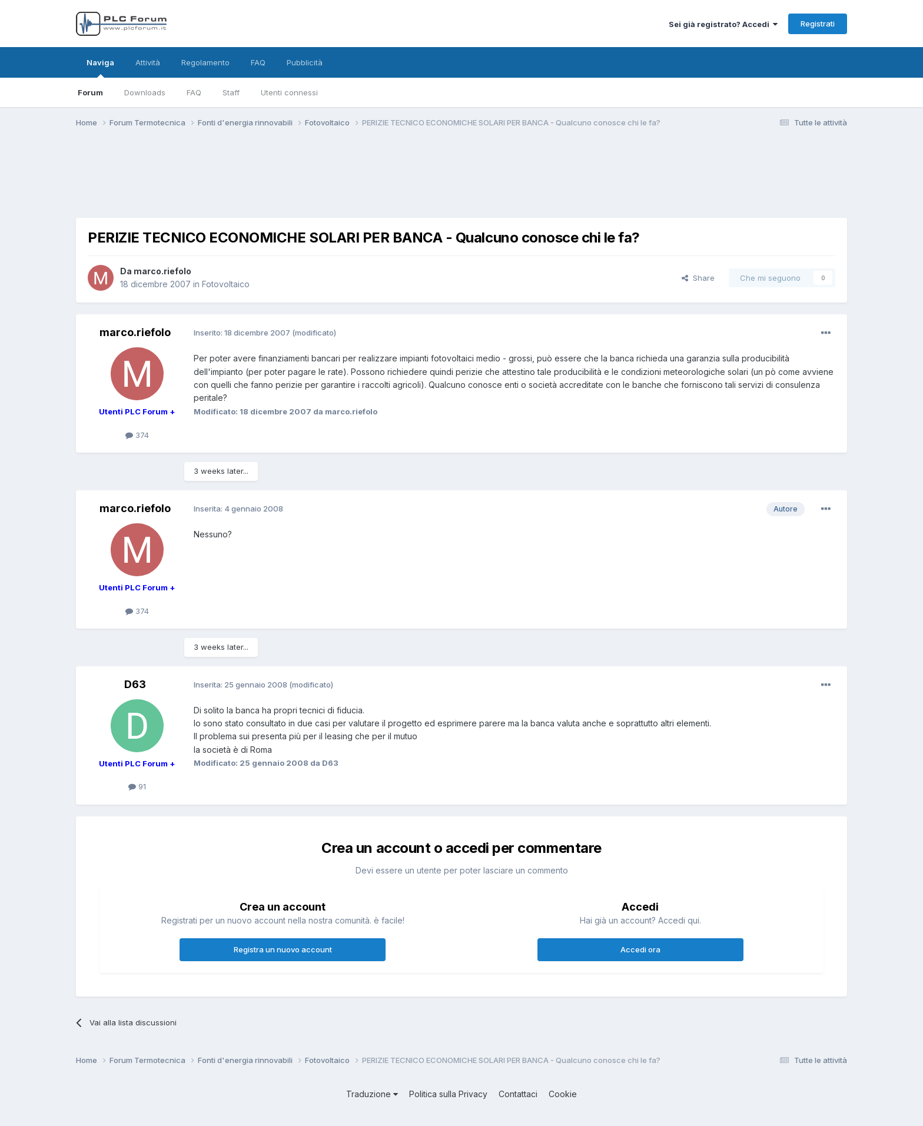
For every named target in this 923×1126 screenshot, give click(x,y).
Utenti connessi (289, 92)
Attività (147, 62)
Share (698, 278)
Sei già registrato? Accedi (723, 24)
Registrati (818, 23)
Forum (90, 92)
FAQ (194, 92)
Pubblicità (305, 62)
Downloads (144, 92)
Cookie (563, 1094)
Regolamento (205, 62)
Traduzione (372, 1094)
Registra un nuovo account (283, 949)
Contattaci (518, 1094)
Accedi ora (640, 949)
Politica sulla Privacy (448, 1094)
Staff (231, 92)
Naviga (100, 68)
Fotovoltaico (226, 284)
